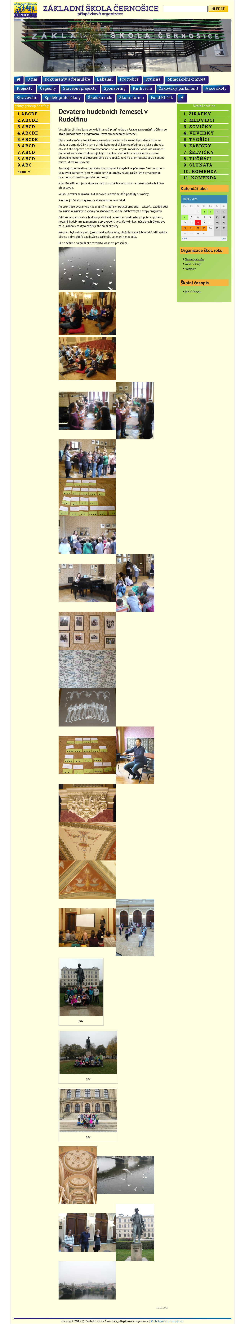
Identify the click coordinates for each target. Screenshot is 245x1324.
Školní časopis (193, 291)
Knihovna (142, 88)
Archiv (23, 172)
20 (185, 228)
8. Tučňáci (198, 158)
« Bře (184, 238)
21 (191, 228)
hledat (218, 8)
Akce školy (216, 88)
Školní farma (131, 97)
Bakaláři (105, 79)
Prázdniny (190, 268)
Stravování (27, 97)
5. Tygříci (197, 139)
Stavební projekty (80, 88)
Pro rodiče (129, 79)
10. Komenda (200, 171)
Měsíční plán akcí (194, 259)
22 (198, 228)
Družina (153, 79)
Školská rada (100, 97)
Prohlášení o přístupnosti (167, 1321)
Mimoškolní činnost (186, 79)
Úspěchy (48, 88)
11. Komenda (200, 177)
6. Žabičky (198, 146)
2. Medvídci (199, 120)
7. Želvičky (199, 152)
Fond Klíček (162, 97)
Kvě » (223, 238)
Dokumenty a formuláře (67, 79)
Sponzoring (115, 88)
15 (198, 222)
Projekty (25, 88)
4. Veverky (199, 133)
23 (204, 228)
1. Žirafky (197, 114)
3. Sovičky (198, 126)
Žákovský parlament (178, 88)
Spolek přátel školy (63, 97)
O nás (32, 79)
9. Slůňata (198, 165)
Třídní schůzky (193, 264)
